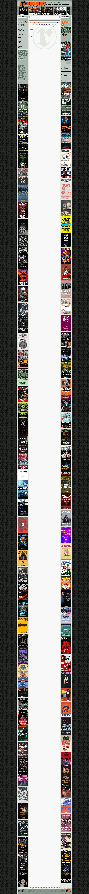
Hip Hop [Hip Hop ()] (50, 30)
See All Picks (63, 38)
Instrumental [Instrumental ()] (21, 58)
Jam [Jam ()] (47, 31)
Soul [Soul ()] (38, 31)
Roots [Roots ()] (56, 35)
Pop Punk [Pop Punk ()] (38, 34)
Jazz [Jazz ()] (33, 31)
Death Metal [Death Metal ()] (37, 32)
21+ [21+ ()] (24, 52)
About (50, 2)
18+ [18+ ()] (22, 56)
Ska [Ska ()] (38, 35)
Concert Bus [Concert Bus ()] (43, 31)
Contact (63, 2)
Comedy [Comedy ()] (32, 32)
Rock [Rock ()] (32, 30)
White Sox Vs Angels (65, 75)
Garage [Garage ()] (44, 35)
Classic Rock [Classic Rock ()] (35, 33)
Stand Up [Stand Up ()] (51, 32)
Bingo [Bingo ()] (31, 33)
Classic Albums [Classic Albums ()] (21, 75)
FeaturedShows (26, 22)
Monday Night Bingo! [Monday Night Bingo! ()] (24, 59)
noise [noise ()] (24, 80)
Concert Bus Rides (69, 62)
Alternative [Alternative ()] (51, 31)
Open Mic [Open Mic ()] (54, 34)
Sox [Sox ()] (24, 70)
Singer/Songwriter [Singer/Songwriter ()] (44, 34)
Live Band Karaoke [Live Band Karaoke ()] (22, 72)
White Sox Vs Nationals (65, 68)
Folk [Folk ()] (55, 31)
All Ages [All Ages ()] (20, 70)
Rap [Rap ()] (57, 30)
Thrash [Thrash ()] (57, 34)
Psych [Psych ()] (31, 36)
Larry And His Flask (21, 30)
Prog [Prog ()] (26, 55)
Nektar (19, 35)
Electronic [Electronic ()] (41, 35)
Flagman (19, 37)
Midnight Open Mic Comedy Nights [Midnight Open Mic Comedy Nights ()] (25, 81)
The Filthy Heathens (21, 25)
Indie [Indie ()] (36, 31)
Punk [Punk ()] (39, 30)
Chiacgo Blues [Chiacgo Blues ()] (20, 76)
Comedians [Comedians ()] (26, 51)
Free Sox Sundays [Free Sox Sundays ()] (21, 69)
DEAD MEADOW (64, 34)
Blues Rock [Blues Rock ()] (23, 68)
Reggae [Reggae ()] (34, 34)
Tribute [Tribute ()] (50, 33)
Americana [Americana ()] (44, 32)
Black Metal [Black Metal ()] (50, 34)
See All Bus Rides (64, 80)
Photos (55, 2)
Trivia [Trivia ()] (31, 34)
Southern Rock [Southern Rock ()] (45, 33)
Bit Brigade (20, 32)
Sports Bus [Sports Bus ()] (45, 30)
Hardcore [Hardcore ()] (55, 32)
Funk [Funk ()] (41, 32)
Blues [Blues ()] (54, 30)
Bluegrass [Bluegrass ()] (20, 50)
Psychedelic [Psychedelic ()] (48, 35)
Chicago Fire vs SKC (64, 70)
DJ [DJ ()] (36, 34)
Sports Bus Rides (63, 62)
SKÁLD (19, 42)
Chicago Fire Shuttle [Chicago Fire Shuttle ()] (22, 54)
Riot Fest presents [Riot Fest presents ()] (21, 78)
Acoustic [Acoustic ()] (32, 35)
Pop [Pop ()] (31, 31)
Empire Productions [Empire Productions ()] (23, 53)
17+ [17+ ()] (24, 56)
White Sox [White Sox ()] (23, 57)
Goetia (19, 47)
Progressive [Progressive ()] (53, 35)
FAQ (67, 2)
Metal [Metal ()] (36, 30)
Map (59, 2)
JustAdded (20, 22)
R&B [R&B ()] (48, 32)
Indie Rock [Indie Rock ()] (35, 35)
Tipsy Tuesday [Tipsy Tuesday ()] (21, 73)
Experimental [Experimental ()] (54, 33)
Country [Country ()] (40, 33)
